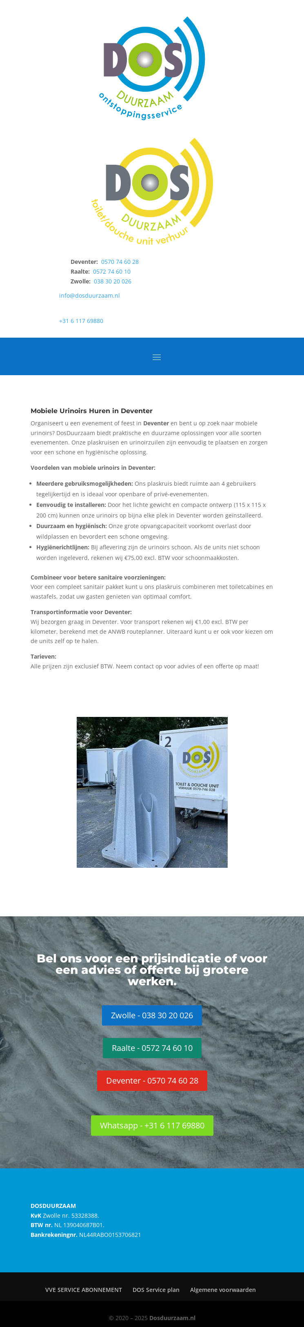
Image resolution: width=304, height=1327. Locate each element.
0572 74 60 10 (112, 271)
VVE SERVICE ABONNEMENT (83, 1290)
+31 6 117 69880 (81, 321)
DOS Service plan (156, 1290)
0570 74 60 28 (120, 261)
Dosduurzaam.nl (172, 1318)
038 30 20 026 (112, 281)
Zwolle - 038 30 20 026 (152, 1015)
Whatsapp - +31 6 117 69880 (152, 1125)
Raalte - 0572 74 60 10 (152, 1047)
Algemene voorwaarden (223, 1290)
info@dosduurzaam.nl (89, 295)
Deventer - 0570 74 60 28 (152, 1080)
